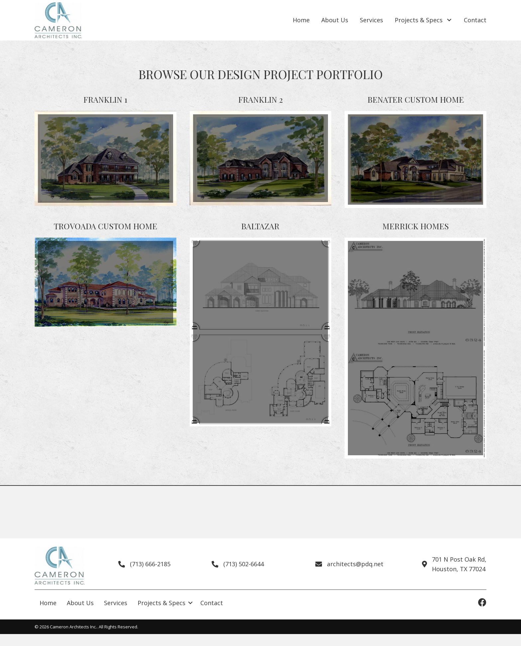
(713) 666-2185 (150, 564)
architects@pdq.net (355, 564)
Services (115, 603)
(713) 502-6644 (243, 564)
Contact (211, 603)
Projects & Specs (161, 603)
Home (48, 603)
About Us (80, 603)
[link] (301, 20)
